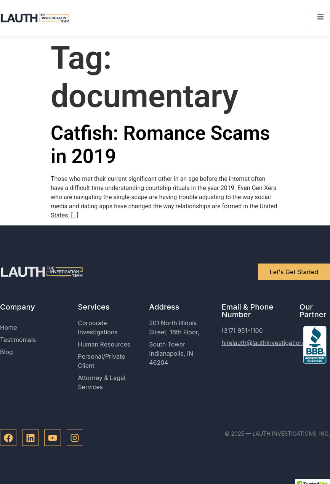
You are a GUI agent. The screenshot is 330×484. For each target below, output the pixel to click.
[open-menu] (320, 18)
